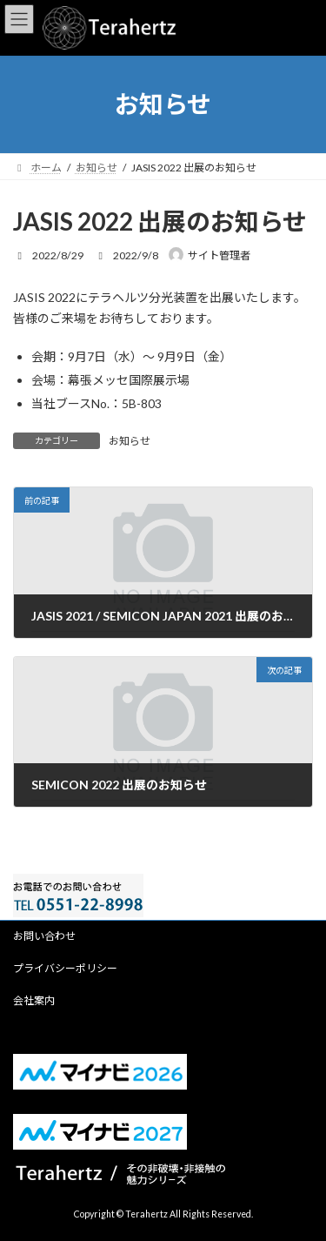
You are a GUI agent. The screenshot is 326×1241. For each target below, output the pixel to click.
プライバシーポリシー (65, 968)
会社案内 (34, 1000)
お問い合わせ (44, 935)
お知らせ (129, 440)
